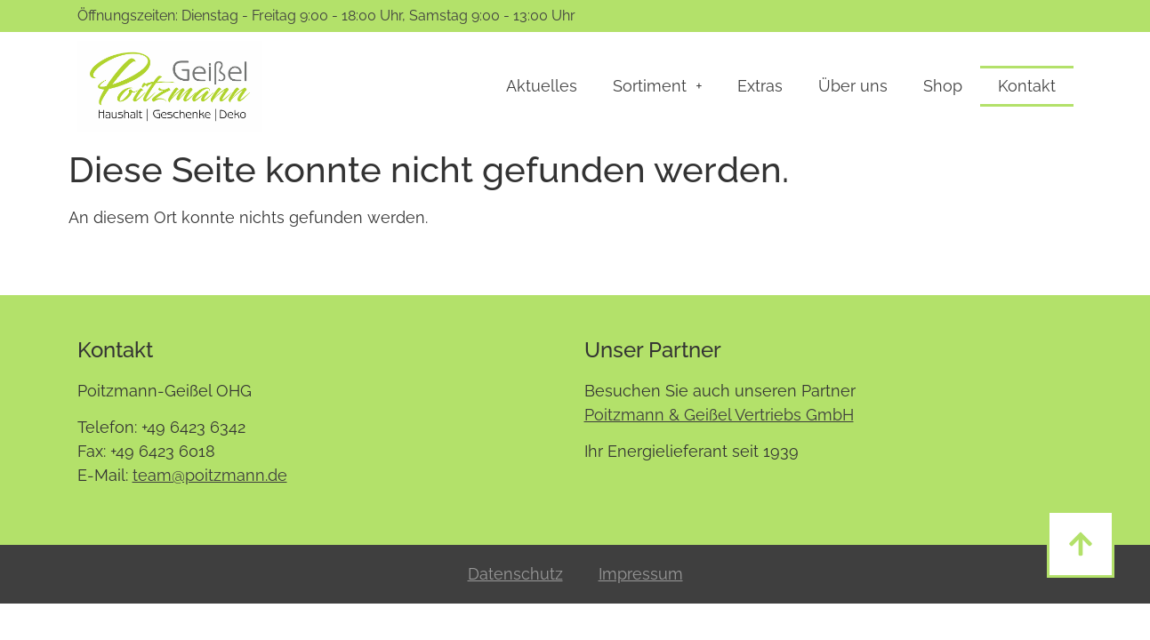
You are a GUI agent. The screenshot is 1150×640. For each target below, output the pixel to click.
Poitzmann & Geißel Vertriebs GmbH (719, 414)
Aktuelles (541, 85)
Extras (760, 85)
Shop (942, 85)
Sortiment (657, 86)
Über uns (853, 85)
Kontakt (1027, 85)
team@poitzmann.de (210, 475)
